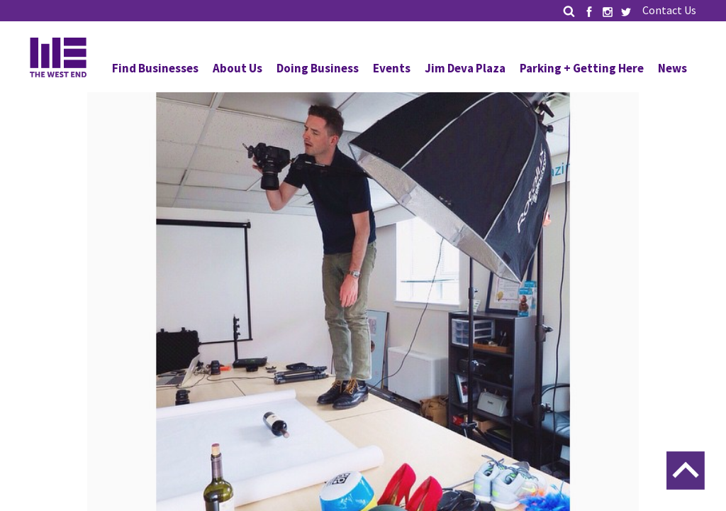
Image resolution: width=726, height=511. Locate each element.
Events (392, 68)
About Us (237, 68)
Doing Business (318, 68)
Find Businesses (155, 68)
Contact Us (669, 10)
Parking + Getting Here (582, 68)
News (672, 68)
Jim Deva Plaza (465, 68)
